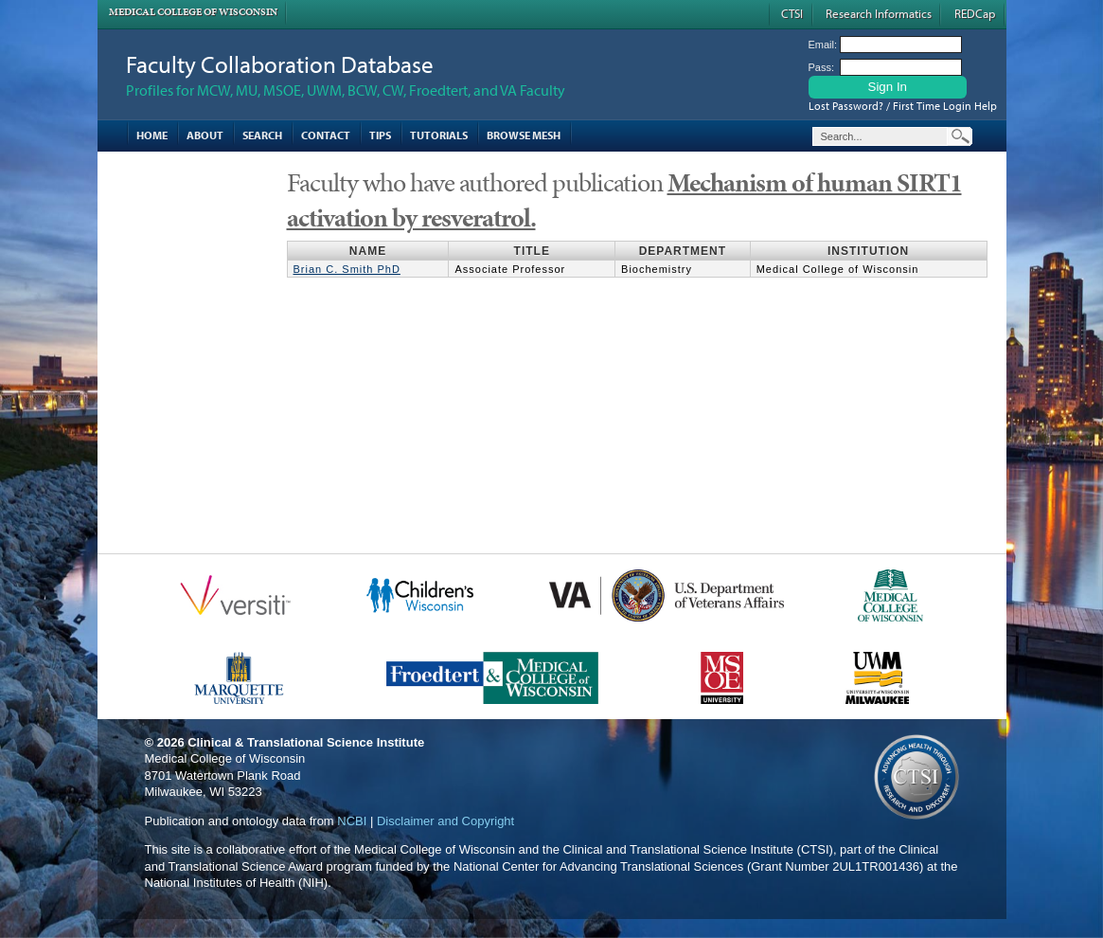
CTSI (792, 13)
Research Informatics (879, 13)
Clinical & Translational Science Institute (305, 742)
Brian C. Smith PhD (347, 269)
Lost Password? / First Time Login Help (903, 106)
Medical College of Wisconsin (193, 12)
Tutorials (439, 135)
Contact (325, 135)
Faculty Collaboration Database (280, 64)
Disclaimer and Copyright (445, 821)
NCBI (351, 821)
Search (262, 135)
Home (152, 135)
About (205, 135)
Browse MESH (523, 135)
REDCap (974, 13)
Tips (380, 135)
